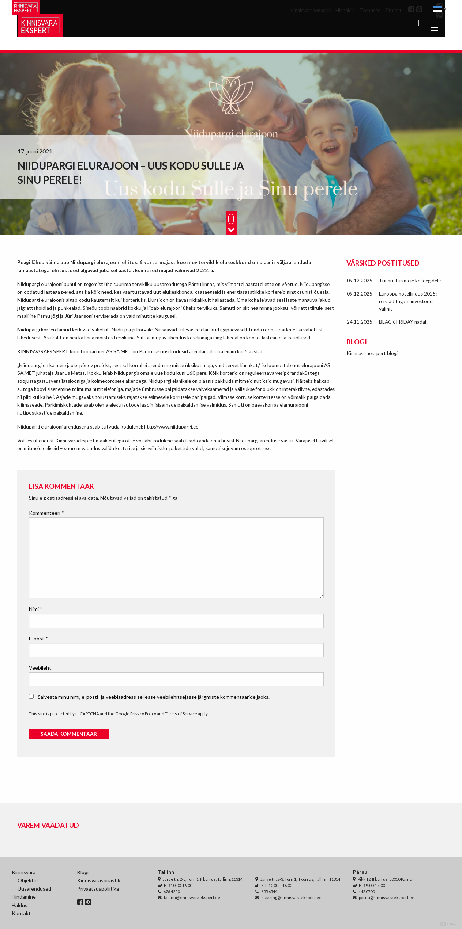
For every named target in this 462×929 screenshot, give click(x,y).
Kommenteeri (46, 513)
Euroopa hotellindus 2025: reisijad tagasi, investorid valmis (408, 301)
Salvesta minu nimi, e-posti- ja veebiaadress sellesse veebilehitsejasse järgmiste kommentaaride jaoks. (154, 697)
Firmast (393, 10)
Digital (448, 924)
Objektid (28, 880)
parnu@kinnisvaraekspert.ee (386, 897)
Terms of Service (181, 713)
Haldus (19, 905)
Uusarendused (34, 889)
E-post (38, 638)
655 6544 (269, 891)
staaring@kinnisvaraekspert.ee (292, 897)
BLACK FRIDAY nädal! (403, 322)
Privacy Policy (143, 713)
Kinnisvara (23, 872)
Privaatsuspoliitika (98, 889)
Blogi (83, 872)
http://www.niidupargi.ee (171, 427)
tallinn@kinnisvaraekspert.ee (192, 897)
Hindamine (24, 897)
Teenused (370, 10)
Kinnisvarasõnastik (310, 10)
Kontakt (21, 913)
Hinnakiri (344, 10)
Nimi (35, 609)
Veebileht (40, 668)
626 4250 (172, 891)
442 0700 (366, 891)
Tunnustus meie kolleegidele (410, 280)
